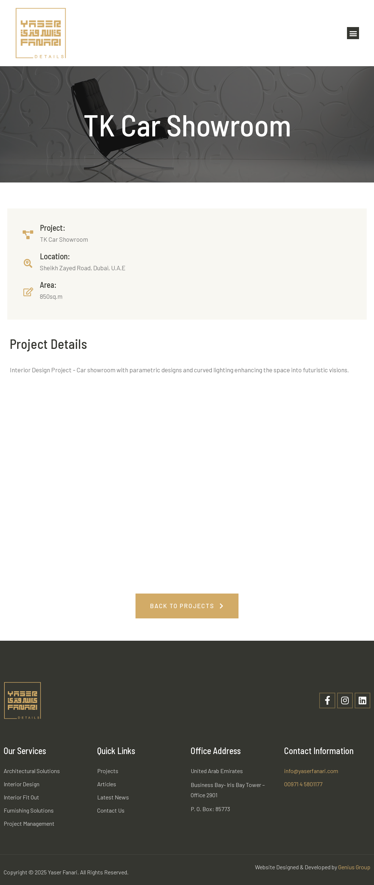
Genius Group (354, 866)
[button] (353, 33)
